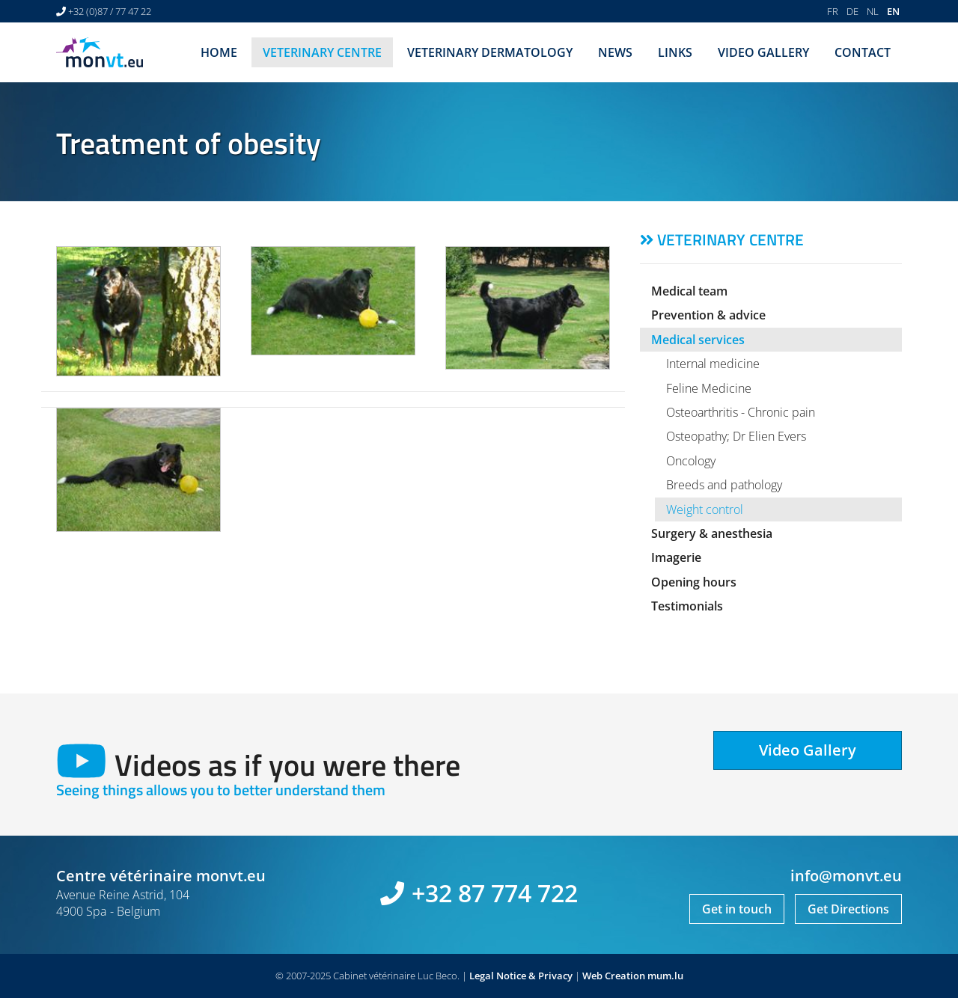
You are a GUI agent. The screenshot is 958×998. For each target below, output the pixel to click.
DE (852, 11)
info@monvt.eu (846, 876)
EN (893, 11)
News (615, 52)
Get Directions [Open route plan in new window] (848, 909)
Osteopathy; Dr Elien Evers (736, 436)
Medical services (698, 339)
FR (832, 11)
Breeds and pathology (724, 485)
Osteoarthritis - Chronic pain (740, 412)
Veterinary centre (322, 52)
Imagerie (676, 557)
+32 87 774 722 (495, 893)
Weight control (704, 509)
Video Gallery (763, 52)
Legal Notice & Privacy (521, 975)
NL (873, 11)
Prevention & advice (708, 315)
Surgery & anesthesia (711, 533)
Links (675, 52)
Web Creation (613, 975)
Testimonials (687, 606)
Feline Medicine (708, 388)
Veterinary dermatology (490, 52)
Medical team (689, 291)
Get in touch (737, 909)
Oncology (691, 461)
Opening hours (693, 582)
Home (219, 52)
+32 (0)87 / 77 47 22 (109, 11)
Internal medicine (713, 363)
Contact (863, 52)
